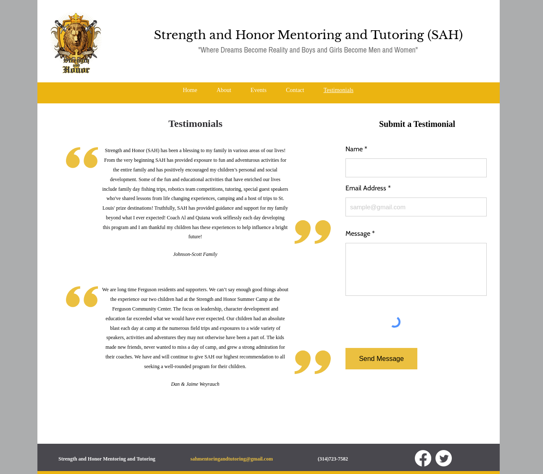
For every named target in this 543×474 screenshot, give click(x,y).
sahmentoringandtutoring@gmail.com (231, 459)
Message (357, 233)
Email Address (365, 188)
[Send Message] (381, 358)
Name (354, 149)
